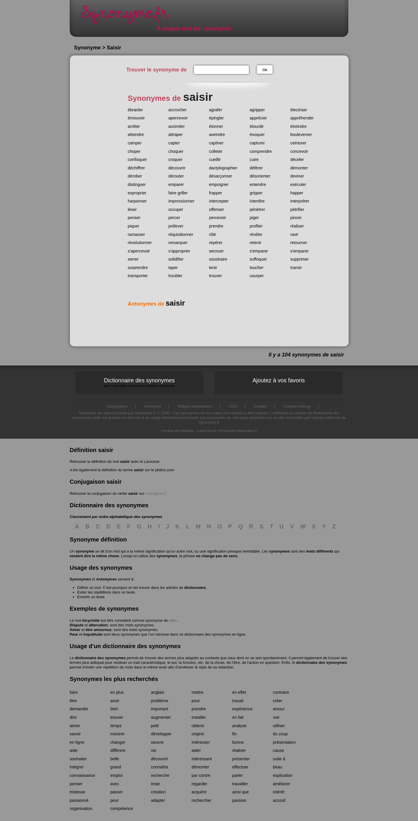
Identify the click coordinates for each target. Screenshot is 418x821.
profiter (256, 226)
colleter (215, 151)
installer (199, 717)
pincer (296, 217)
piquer (133, 226)
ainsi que (240, 792)
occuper (175, 209)
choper (134, 151)
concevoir (299, 151)
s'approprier (179, 251)
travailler (240, 783)
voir (276, 717)
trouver (215, 275)
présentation (284, 742)
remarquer (178, 242)
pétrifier (297, 209)
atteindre (136, 134)
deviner (297, 176)
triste (155, 783)
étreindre (298, 126)
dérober (135, 176)
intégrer (77, 767)
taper (173, 267)
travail (237, 700)
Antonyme (152, 406)
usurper (257, 275)
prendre (216, 226)
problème (159, 700)
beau (277, 767)
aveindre (217, 134)
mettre (197, 692)
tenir (213, 267)
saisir (125, 461)
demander (79, 709)
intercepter (219, 201)
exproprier (137, 193)
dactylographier (223, 168)
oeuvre (157, 742)
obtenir (198, 725)
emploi (116, 775)
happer (296, 193)
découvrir (176, 168)
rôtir (212, 234)
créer (277, 700)
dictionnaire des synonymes (100, 658)
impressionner (181, 201)
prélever (175, 226)
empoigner (219, 184)
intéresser (201, 742)
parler (237, 775)
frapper (215, 193)
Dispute (77, 625)
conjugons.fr (155, 493)
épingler (216, 118)
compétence (121, 808)
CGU (233, 406)
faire (74, 692)
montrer (117, 734)
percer (174, 217)
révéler (256, 234)
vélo (172, 620)
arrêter (134, 126)
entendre (258, 184)
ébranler (135, 109)
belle (114, 759)
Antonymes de (156, 304)
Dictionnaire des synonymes (139, 382)
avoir (114, 700)
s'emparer (259, 251)
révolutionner (140, 242)
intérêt (278, 792)
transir (296, 267)
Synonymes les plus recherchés (114, 679)
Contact (260, 406)
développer (161, 734)
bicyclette (91, 620)
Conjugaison (117, 406)
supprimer (299, 259)
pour (196, 700)
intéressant (202, 759)
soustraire (218, 259)
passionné (79, 800)
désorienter (260, 176)
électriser (298, 109)
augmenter (161, 717)
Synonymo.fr (128, 16)
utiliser (279, 725)
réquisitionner (180, 234)
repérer (215, 242)
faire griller (178, 193)
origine (198, 734)
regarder (199, 783)
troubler (175, 275)
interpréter (299, 201)
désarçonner (220, 176)
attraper (175, 134)
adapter (158, 800)
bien (114, 709)
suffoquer (258, 259)
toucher (257, 267)
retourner (298, 242)
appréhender (302, 118)
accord (279, 800)
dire (73, 717)
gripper (256, 193)
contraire (281, 692)
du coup (280, 734)
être (73, 700)
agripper (257, 109)
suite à (279, 759)
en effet (239, 692)
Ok (264, 70)
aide (74, 750)
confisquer (137, 159)
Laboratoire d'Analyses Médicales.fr (227, 431)
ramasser (136, 234)
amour (279, 709)
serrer (133, 259)
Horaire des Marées (177, 431)
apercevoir (178, 118)
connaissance (82, 775)
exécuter (298, 184)
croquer (175, 159)
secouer (216, 251)
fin (234, 734)
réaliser (297, 226)
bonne (238, 742)
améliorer (281, 783)
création (158, 792)
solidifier (175, 259)
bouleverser (301, 134)
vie (153, 750)
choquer (175, 151)
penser (134, 217)
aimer (75, 725)
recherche (160, 775)
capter (174, 143)
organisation (81, 808)
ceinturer (298, 143)
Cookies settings (297, 406)
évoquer (257, 134)
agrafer (215, 109)
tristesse (77, 792)
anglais (157, 692)
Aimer (75, 630)
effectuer (240, 767)
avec (114, 783)
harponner (137, 201)
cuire (254, 159)
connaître (159, 767)
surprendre (138, 267)
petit (155, 725)
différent (117, 750)
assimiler (176, 126)
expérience (242, 709)
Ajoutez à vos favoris (279, 380)
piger (254, 217)
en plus (117, 692)
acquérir (199, 792)
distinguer (137, 184)
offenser (216, 209)
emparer (176, 184)
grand (115, 767)
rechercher (201, 800)
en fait (238, 717)
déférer (256, 168)
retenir (256, 242)
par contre (201, 775)
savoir (75, 734)
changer (117, 742)
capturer (257, 143)
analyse (239, 725)
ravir (294, 234)
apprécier (258, 118)
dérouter (176, 176)
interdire (257, 201)
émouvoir (136, 118)
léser (132, 209)
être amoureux (99, 630)
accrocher (177, 109)
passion (239, 800)
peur (114, 800)
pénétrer (257, 209)
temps (116, 725)
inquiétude (92, 634)
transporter (138, 275)
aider (196, 750)
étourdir (257, 126)
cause (278, 750)
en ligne (77, 742)
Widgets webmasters (195, 406)
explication (283, 775)
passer (116, 792)
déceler (297, 159)
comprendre (261, 151)
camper (135, 143)
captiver (216, 143)
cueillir (215, 159)
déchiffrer (136, 168)
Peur (74, 634)
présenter (241, 759)
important (159, 709)
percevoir (217, 217)
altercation (98, 625)
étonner (216, 126)
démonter (299, 168)
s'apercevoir (139, 251)
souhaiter (78, 759)
